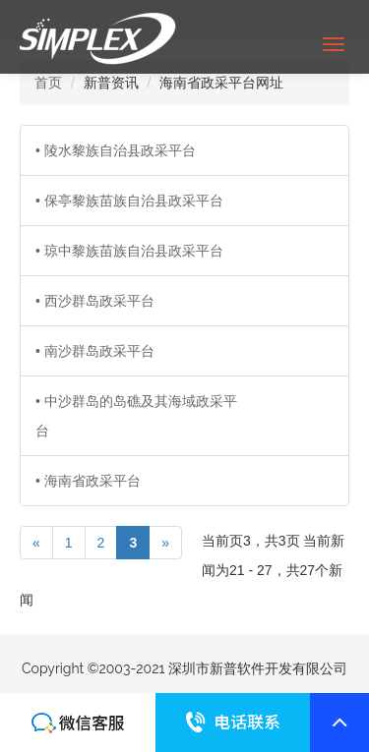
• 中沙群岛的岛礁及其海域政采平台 (136, 415)
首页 (48, 82)
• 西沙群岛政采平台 (94, 301)
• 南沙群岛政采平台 (94, 351)
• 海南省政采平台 (88, 481)
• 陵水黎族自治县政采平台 (115, 150)
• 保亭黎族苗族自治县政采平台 (129, 200)
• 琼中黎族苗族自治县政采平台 (129, 251)
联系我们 (77, 722)
